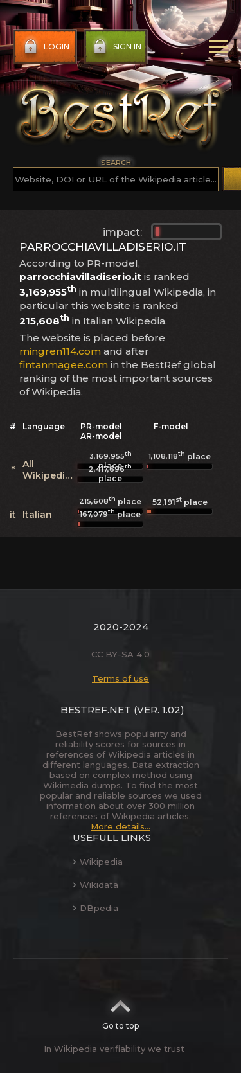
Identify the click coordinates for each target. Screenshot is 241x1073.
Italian (37, 514)
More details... (120, 826)
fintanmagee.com (63, 365)
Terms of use (120, 678)
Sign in (116, 47)
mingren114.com (60, 351)
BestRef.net (95, 710)
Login (45, 47)
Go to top (120, 1011)
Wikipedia (98, 861)
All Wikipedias (49, 469)
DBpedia (95, 908)
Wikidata (95, 885)
